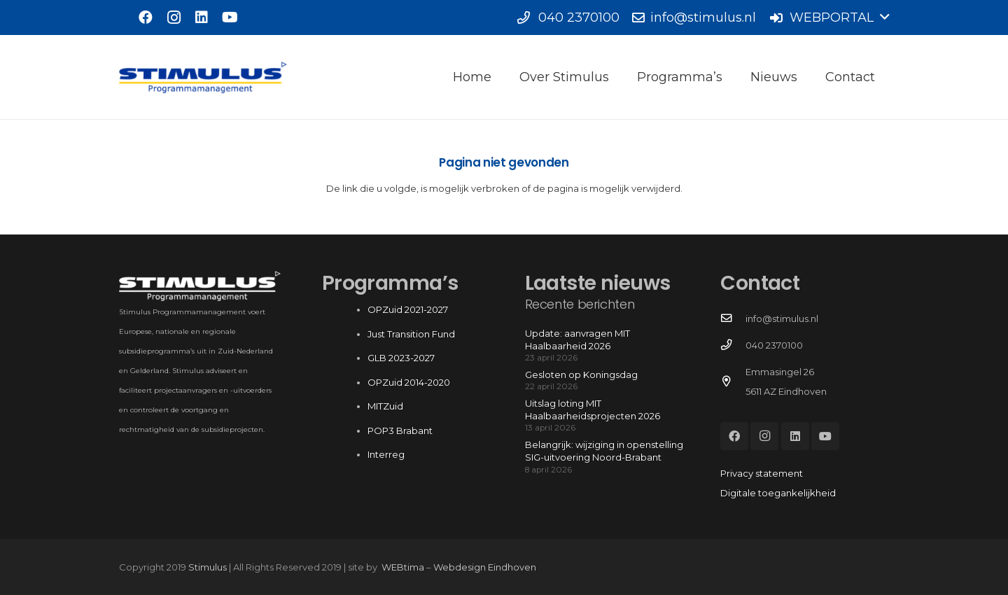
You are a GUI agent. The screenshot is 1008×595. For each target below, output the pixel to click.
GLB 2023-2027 (401, 357)
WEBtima (403, 567)
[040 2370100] (732, 345)
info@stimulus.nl (782, 318)
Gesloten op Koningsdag (581, 374)
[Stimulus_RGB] (203, 77)
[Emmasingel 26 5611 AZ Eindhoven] (732, 381)
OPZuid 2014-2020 (409, 382)
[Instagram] (174, 17)
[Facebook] (146, 17)
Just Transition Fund (412, 334)
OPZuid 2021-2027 (408, 309)
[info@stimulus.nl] (732, 318)
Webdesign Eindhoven (484, 567)
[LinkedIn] (202, 17)
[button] (829, 17)
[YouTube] (230, 17)
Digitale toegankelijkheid (778, 492)
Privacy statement (761, 473)
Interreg (386, 454)
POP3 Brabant (400, 430)
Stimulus (207, 567)
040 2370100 (774, 345)
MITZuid (385, 406)
